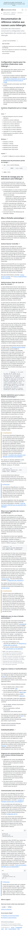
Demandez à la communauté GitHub (10, 915)
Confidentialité (18, 927)
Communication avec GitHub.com (13, 790)
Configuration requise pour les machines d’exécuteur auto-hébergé (13, 64)
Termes (12, 927)
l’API (4, 676)
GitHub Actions (6, 12)
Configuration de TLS (11, 814)
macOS (3, 153)
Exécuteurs (20, 12)
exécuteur (4, 746)
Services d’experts (12, 929)
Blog (19, 929)
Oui (3, 907)
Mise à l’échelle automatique (13, 218)
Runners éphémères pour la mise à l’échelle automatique (12, 396)
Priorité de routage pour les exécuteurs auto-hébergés (12, 178)
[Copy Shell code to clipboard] (24, 830)
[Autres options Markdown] (17, 41)
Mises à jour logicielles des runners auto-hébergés (13, 512)
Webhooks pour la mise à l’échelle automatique (12, 617)
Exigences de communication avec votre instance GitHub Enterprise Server (12, 755)
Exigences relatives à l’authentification (14, 669)
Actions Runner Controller (10, 244)
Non (9, 907)
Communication (8, 730)
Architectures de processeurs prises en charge (13, 161)
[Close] (24, 2)
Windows (4, 139)
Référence (14, 12)
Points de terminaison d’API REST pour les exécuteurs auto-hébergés (13, 505)
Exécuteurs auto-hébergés (9, 14)
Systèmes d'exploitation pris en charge (15, 79)
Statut (2, 929)
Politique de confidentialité (6, 909)
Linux (3, 114)
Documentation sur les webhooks (14, 648)
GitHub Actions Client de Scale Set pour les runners (12, 283)
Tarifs (6, 929)
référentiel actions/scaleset (18, 347)
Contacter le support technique (8, 917)
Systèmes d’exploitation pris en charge (14, 108)
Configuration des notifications (15, 580)
